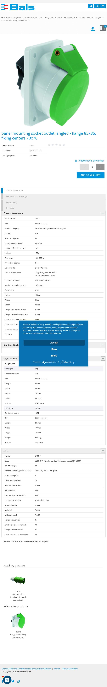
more (54, 355)
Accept (54, 342)
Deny (54, 349)
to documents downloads (89, 160)
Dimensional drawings (16, 196)
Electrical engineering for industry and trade (24, 17)
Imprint (57, 668)
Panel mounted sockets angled (88, 17)
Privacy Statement (70, 668)
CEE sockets (68, 17)
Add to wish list (90, 175)
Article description (14, 190)
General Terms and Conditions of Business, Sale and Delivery (26, 668)
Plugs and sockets (52, 17)
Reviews (10, 208)
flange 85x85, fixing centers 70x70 (15, 20)
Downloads (11, 202)
